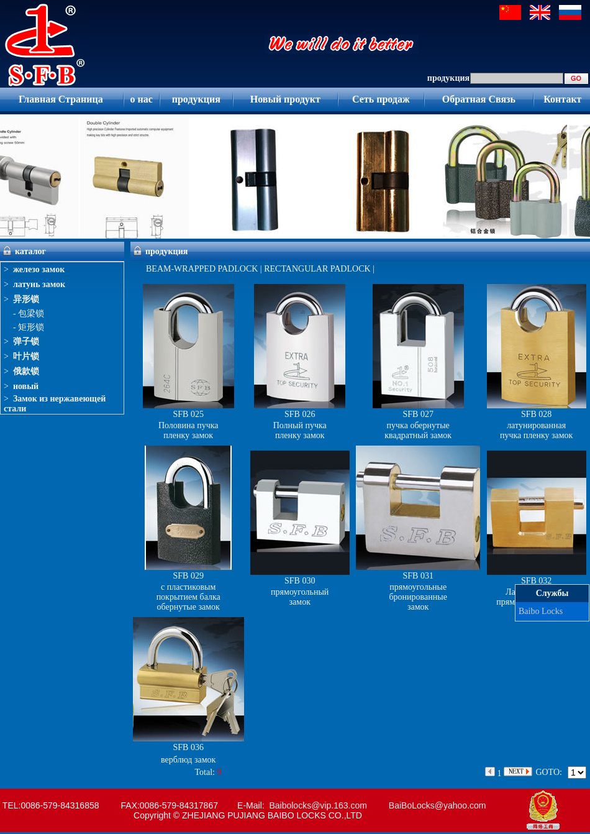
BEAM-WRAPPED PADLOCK (202, 268)
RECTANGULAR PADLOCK (317, 268)
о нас (141, 99)
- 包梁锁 (28, 313)
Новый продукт (285, 99)
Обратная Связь (478, 99)
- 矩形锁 (28, 327)
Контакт (562, 99)
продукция (196, 99)
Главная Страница (61, 99)
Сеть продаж (381, 99)
